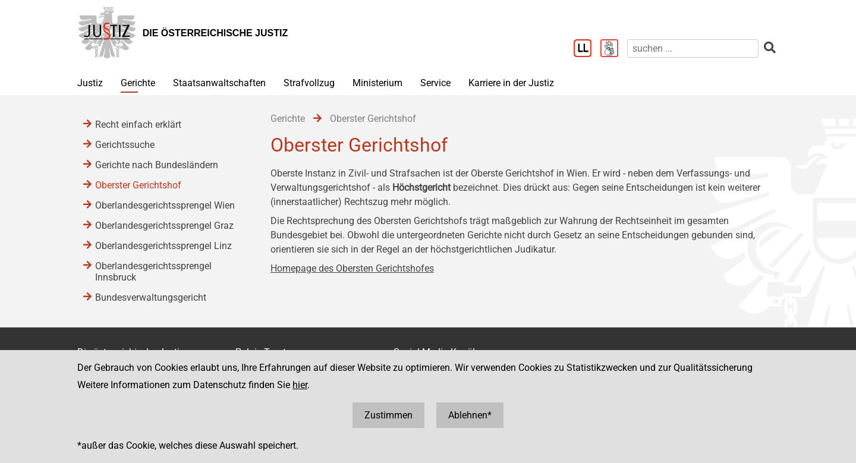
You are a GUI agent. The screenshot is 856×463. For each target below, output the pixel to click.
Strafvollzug (309, 83)
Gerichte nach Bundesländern (156, 165)
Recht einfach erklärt (138, 124)
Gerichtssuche (125, 144)
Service (435, 83)
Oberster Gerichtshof (138, 185)
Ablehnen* (470, 415)
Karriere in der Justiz (511, 83)
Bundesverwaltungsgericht (150, 297)
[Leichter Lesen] (587, 49)
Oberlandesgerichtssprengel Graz (164, 225)
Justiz (90, 83)
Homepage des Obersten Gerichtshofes (352, 268)
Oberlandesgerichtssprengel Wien (165, 205)
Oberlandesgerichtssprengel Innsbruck (153, 271)
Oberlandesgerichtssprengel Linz (163, 245)
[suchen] (693, 48)
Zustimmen (388, 415)
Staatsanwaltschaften (219, 83)
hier (299, 384)
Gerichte (138, 83)
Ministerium (377, 83)
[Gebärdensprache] (613, 49)
